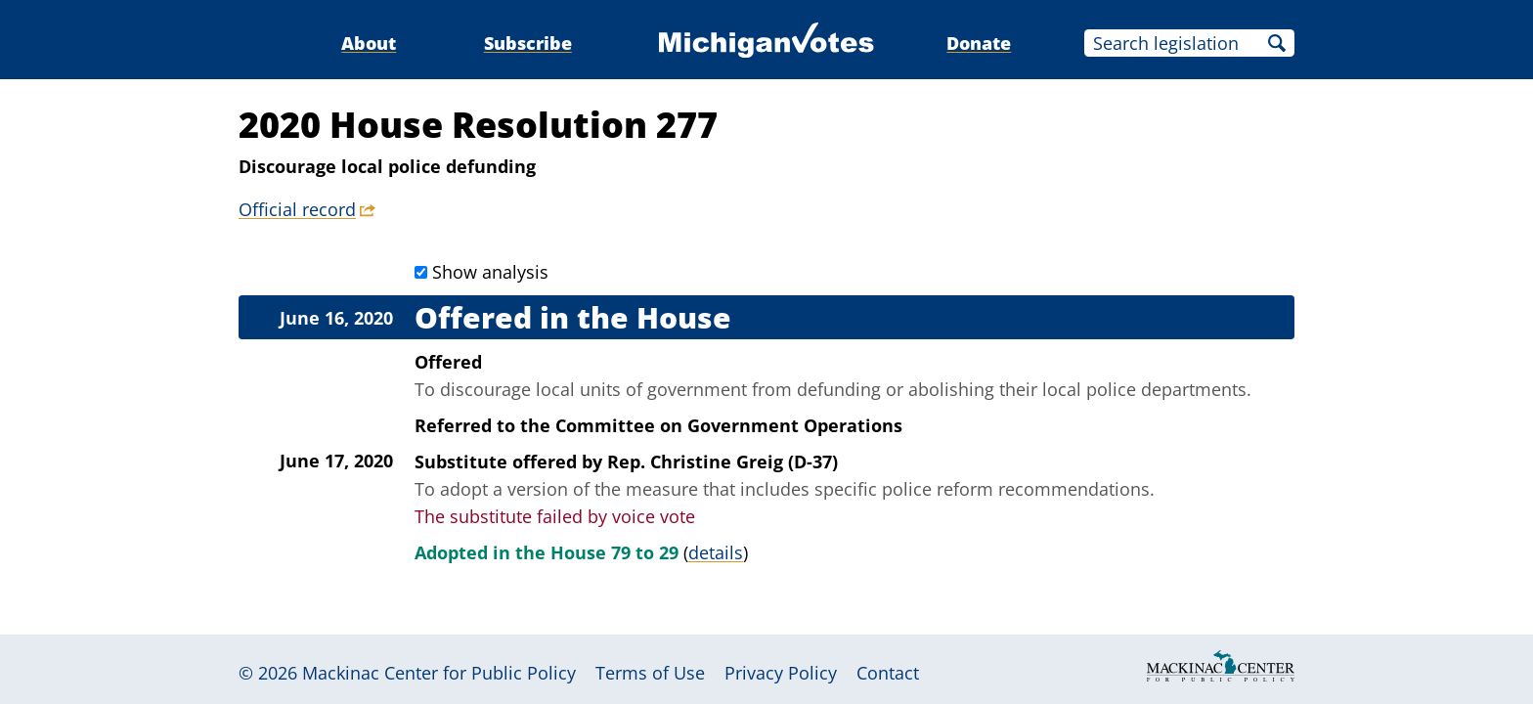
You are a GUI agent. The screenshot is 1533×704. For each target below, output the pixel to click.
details (715, 552)
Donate (978, 43)
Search (1276, 43)
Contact (887, 672)
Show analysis (490, 272)
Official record (297, 209)
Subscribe (528, 43)
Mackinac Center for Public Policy (439, 672)
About (368, 43)
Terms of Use (650, 672)
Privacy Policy (780, 672)
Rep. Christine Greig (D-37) (722, 461)
